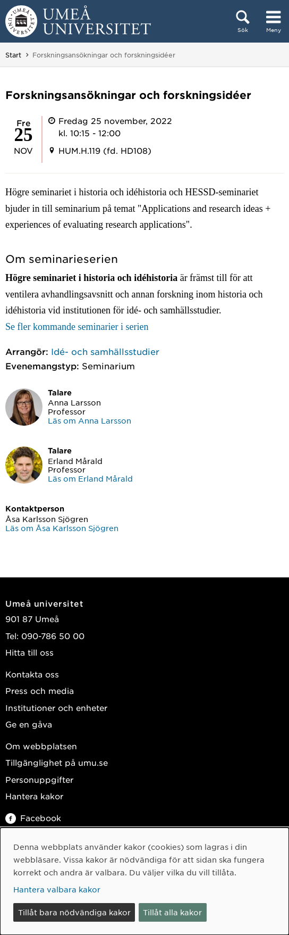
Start (13, 55)
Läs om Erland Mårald (90, 478)
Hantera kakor (34, 796)
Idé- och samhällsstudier (105, 351)
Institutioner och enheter (56, 707)
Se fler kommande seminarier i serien (76, 326)
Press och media (39, 690)
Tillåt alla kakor (172, 912)
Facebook (33, 818)
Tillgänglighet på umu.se (56, 762)
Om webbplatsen (41, 746)
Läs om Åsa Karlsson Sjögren (61, 528)
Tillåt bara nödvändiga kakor (74, 912)
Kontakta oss (32, 674)
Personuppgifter (39, 779)
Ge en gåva (28, 724)
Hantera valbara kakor (56, 889)
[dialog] (144, 881)
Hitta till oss (29, 652)
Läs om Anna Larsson (89, 420)
